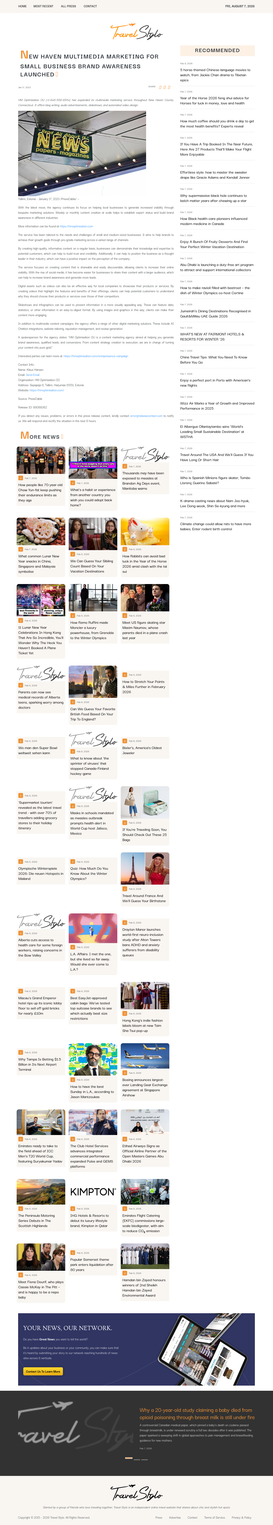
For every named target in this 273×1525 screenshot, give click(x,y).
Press (158, 1517)
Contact (192, 1517)
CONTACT (90, 6)
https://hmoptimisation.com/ (47, 390)
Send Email (32, 374)
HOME (22, 6)
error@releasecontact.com (146, 415)
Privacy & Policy (241, 1517)
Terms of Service (214, 1517)
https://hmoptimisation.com (76, 226)
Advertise (175, 1517)
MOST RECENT (43, 6)
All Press (68, 6)
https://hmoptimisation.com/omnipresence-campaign (96, 355)
